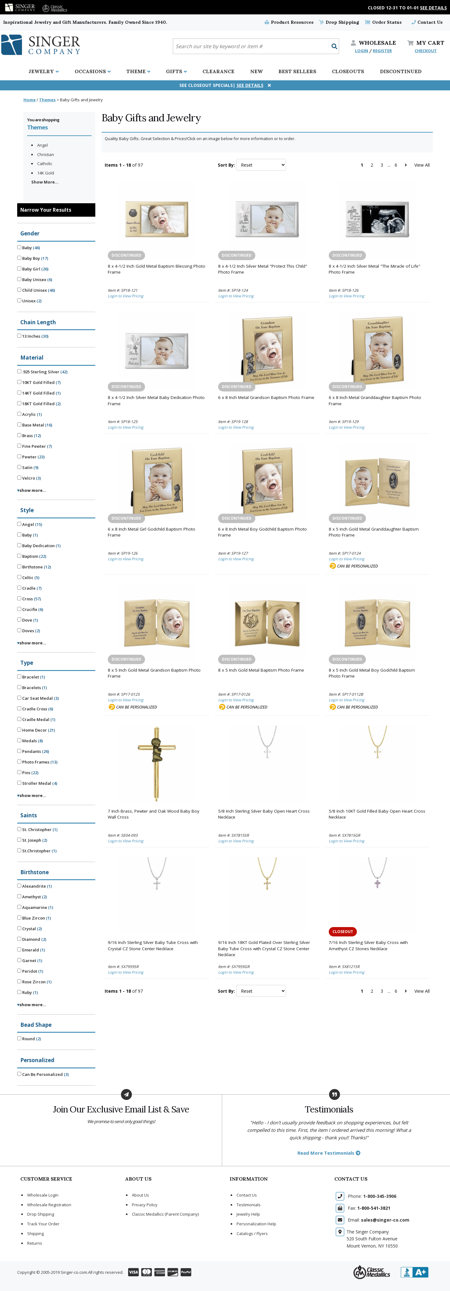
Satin (27, 467)
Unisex (29, 301)
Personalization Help (256, 1224)
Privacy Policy (145, 1205)
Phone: (372, 1196)
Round (29, 1038)
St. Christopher (37, 829)
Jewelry (43, 71)
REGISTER (382, 50)
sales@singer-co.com (385, 1220)
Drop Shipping (339, 22)
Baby (28, 247)
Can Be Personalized (43, 1074)
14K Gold (45, 173)
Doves (28, 630)
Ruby (27, 992)
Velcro (29, 478)
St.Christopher (37, 851)
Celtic (28, 577)
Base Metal (34, 425)
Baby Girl (32, 269)
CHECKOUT (426, 50)
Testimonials (249, 1205)
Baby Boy (32, 258)
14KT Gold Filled (39, 393)
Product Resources (289, 22)
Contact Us (427, 22)
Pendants (33, 751)
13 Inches (32, 336)
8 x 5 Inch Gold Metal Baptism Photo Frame (261, 670)
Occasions (93, 71)
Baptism (31, 556)
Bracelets (32, 687)
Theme (138, 71)
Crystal (29, 928)
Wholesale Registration (49, 1205)
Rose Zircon (34, 982)
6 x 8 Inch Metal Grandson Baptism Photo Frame (266, 397)
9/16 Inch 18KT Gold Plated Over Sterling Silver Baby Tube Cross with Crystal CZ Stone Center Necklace (264, 948)
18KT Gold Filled (39, 403)
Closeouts (348, 71)
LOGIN (361, 50)
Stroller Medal (37, 783)
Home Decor (36, 730)
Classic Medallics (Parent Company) (165, 1214)
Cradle (29, 588)
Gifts (176, 71)
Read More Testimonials (329, 1153)
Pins (27, 772)
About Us (140, 1195)
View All (422, 165)
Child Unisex (36, 290)
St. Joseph (32, 840)
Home (29, 100)
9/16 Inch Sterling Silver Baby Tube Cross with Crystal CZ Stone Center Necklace (153, 945)
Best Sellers (297, 71)
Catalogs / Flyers (252, 1233)
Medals (30, 741)
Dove (27, 620)
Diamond (31, 939)
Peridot (30, 971)
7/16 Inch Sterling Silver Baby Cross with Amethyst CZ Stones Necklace (368, 945)
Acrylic (29, 414)
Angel (42, 145)
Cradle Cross (35, 709)
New (256, 71)
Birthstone (34, 567)
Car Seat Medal (38, 698)
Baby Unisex (34, 279)
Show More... (44, 182)
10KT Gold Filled (39, 382)
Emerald (31, 950)
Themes (47, 100)
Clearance (218, 71)
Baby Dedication (39, 545)
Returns (34, 1243)
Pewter (31, 457)
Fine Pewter (34, 446)
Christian (45, 154)
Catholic (44, 163)
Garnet (29, 960)
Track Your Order (43, 1224)
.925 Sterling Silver (42, 372)
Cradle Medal (36, 719)
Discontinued (401, 71)
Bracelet (31, 677)
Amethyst (32, 897)
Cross (29, 599)
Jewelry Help (248, 1214)
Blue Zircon (34, 918)
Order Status (383, 22)
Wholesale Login (42, 1195)
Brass (29, 435)
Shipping (35, 1233)
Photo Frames (37, 762)
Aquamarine (35, 907)
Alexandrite (34, 886)
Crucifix (30, 609)
